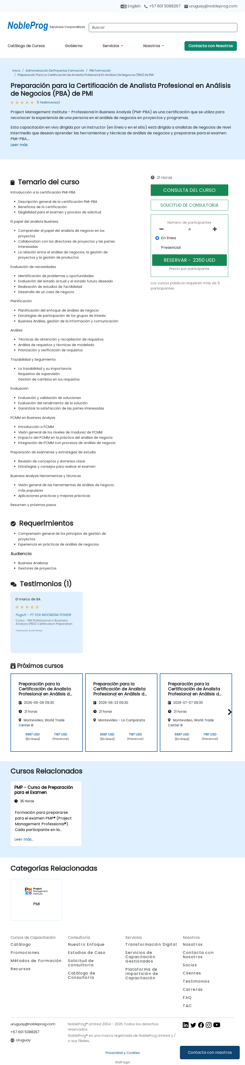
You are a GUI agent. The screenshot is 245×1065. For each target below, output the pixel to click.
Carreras (193, 989)
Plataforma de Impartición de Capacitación (141, 974)
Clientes (192, 973)
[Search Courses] (163, 27)
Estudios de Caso (87, 952)
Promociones (25, 952)
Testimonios (196, 981)
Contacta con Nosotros (211, 46)
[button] (229, 712)
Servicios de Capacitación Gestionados (140, 957)
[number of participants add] (216, 229)
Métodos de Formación (36, 960)
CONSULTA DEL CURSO (189, 190)
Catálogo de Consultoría (81, 975)
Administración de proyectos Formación (55, 70)
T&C (187, 1005)
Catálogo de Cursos (26, 46)
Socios (190, 965)
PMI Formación (100, 70)
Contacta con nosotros (210, 1052)
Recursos (21, 969)
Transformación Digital (151, 944)
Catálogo (21, 944)
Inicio (16, 70)
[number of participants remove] (162, 229)
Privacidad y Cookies (123, 1052)
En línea (168, 238)
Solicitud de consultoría (81, 963)
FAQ (187, 997)
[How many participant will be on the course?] (189, 229)
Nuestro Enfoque (86, 944)
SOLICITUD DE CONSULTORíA (189, 205)
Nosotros (152, 46)
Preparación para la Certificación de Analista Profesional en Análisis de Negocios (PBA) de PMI (86, 75)
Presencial (171, 247)
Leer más (19, 145)
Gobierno (74, 46)
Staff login (122, 1062)
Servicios (111, 46)
